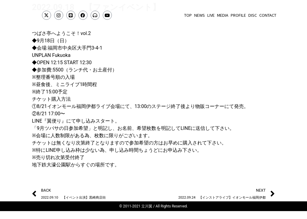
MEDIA (222, 15)
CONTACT (267, 15)
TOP (188, 15)
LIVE (211, 15)
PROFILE (238, 15)
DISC (252, 15)
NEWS (199, 15)
